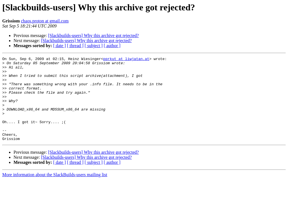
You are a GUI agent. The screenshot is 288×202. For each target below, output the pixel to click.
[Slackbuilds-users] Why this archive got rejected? (93, 35)
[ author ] (112, 45)
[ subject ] (94, 45)
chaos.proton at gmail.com (45, 21)
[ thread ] (75, 45)
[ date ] (59, 45)
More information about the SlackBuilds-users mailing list (54, 191)
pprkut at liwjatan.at (126, 59)
